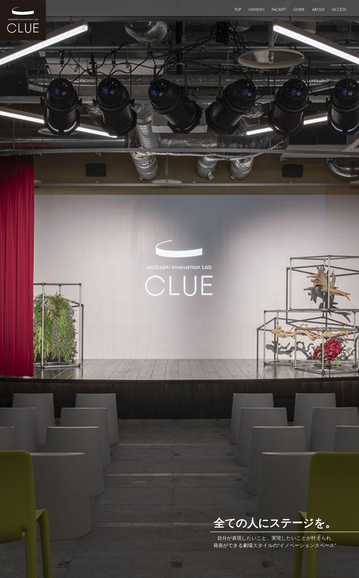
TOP (237, 9)
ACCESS (339, 9)
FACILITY (279, 9)
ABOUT (318, 9)
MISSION (256, 9)
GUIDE (299, 9)
